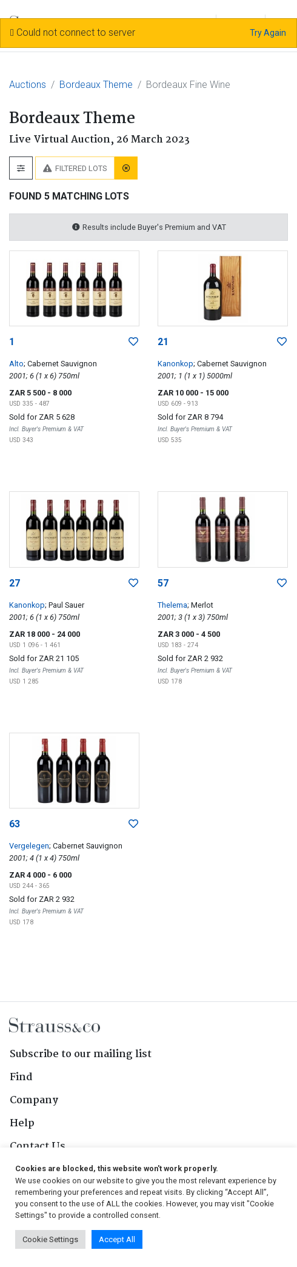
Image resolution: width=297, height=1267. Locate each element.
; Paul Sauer (64, 605)
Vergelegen (29, 845)
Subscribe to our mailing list (81, 1054)
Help (22, 1123)
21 (163, 342)
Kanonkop (175, 363)
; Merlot (200, 605)
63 (14, 824)
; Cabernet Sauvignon (60, 363)
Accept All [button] (117, 1239)
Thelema (172, 605)
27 (14, 583)
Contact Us (37, 1146)
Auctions (27, 84)
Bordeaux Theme (96, 84)
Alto (16, 363)
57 (163, 583)
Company (34, 1100)
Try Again (268, 33)
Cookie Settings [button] (50, 1239)
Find (21, 1077)
